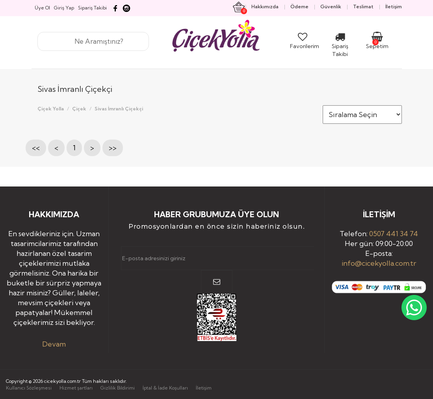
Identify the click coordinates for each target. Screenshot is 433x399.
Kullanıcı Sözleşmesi (29, 388)
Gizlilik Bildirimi (117, 388)
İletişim (204, 388)
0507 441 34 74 (393, 233)
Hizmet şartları (76, 388)
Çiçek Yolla (50, 109)
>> (113, 147)
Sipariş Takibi (340, 46)
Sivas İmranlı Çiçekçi (119, 109)
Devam (54, 344)
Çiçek (79, 109)
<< (36, 147)
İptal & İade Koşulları (165, 388)
